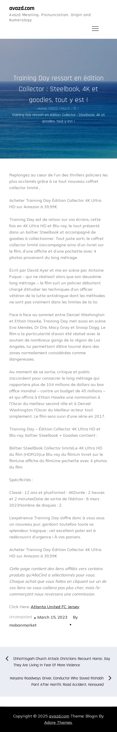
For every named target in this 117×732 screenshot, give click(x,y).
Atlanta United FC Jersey (55, 606)
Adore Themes (58, 722)
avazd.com (21, 8)
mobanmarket (23, 625)
